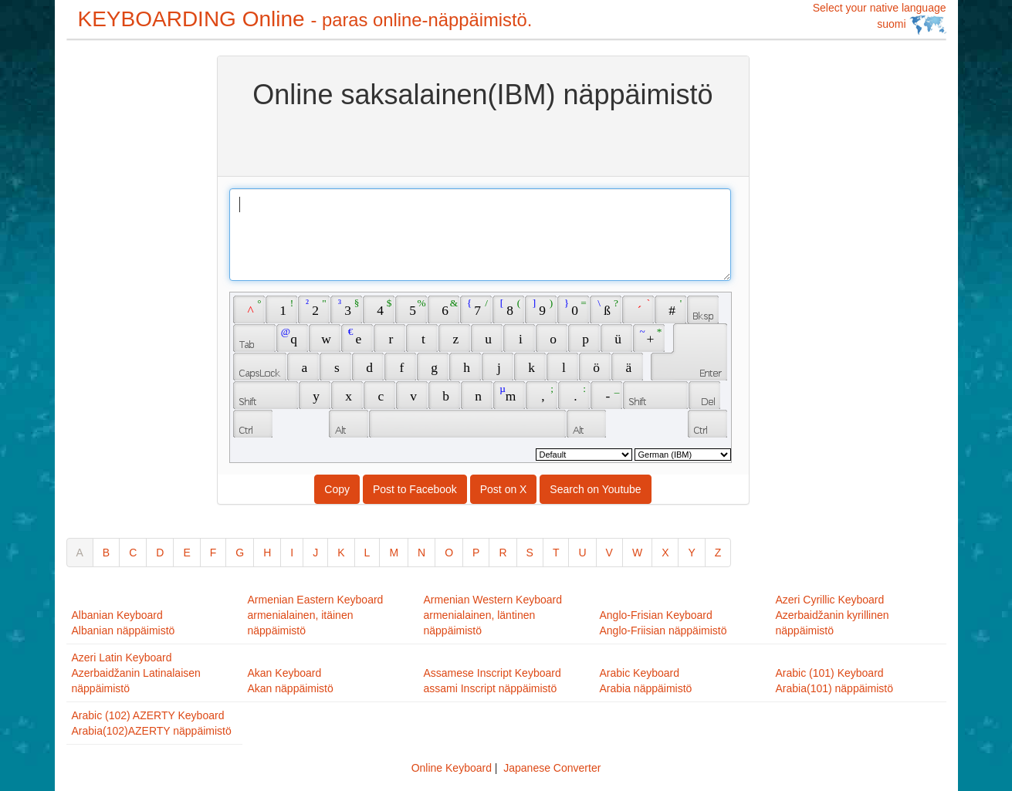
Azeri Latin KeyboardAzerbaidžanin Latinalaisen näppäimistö (136, 673)
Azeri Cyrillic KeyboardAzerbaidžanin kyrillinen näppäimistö (832, 615)
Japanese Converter (552, 768)
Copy (337, 489)
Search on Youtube (595, 489)
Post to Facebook (415, 489)
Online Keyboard (451, 768)
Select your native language (879, 18)
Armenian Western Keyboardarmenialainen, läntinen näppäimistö (493, 615)
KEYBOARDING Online (305, 19)
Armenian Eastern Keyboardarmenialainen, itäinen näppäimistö (316, 615)
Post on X (503, 489)
